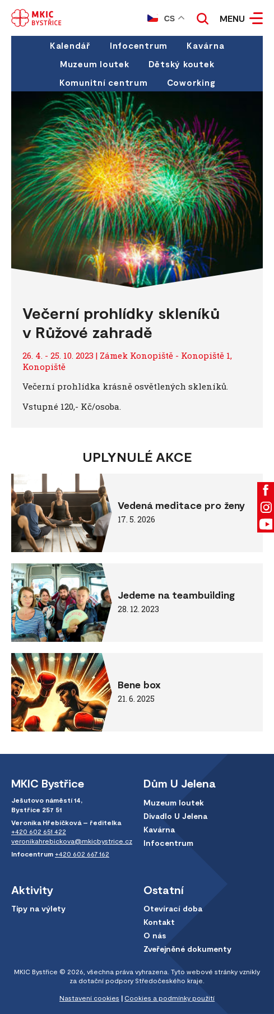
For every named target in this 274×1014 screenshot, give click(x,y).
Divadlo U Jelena (175, 816)
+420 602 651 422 (38, 831)
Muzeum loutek (94, 64)
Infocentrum (139, 45)
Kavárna (205, 45)
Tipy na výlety (38, 908)
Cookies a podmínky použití (169, 998)
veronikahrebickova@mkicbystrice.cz (71, 841)
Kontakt (159, 922)
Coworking (191, 82)
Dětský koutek (181, 64)
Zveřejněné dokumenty (187, 948)
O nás (154, 935)
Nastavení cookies (89, 998)
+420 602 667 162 (82, 854)
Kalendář (70, 45)
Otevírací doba (172, 908)
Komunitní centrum (103, 82)
